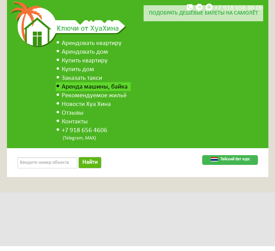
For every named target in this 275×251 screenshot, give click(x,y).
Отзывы (73, 113)
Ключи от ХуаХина (88, 28)
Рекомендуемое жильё (94, 95)
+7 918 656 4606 (84, 130)
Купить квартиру (85, 61)
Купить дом (78, 69)
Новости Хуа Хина (86, 104)
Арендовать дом (85, 52)
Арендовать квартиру (92, 43)
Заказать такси (82, 78)
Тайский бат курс (235, 159)
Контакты (75, 122)
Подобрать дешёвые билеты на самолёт (203, 13)
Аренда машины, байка (95, 87)
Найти (90, 162)
